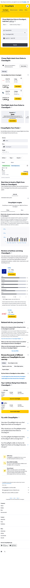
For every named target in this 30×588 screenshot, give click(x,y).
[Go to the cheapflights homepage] (10, 6)
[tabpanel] (15, 230)
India (18, 498)
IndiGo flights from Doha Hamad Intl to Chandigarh (13, 378)
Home (11, 498)
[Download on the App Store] (13, 545)
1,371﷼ (11, 21)
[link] (13, 120)
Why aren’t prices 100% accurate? (15, 492)
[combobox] (5, 24)
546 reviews (10, 272)
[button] (28, 2)
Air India (10, 310)
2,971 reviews (11, 314)
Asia (14, 498)
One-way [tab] (4, 71)
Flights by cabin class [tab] (7, 366)
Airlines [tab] (4, 363)
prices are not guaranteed (6, 483)
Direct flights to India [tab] (13, 363)
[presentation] (15, 21)
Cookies (24, 2)
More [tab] (22, 210)
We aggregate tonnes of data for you (15, 490)
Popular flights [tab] (5, 369)
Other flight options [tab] (18, 366)
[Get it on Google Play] (4, 545)
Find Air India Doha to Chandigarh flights (12, 338)
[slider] (2, 154)
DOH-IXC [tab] (15, 194)
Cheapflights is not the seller (15, 487)
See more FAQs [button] (15, 350)
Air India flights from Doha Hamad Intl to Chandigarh (13, 376)
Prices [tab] (7, 210)
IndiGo (9, 267)
